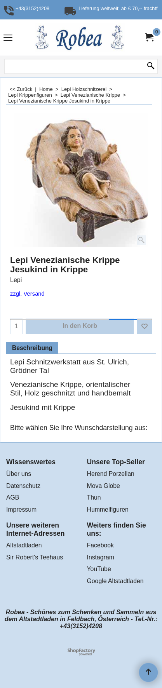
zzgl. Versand (27, 294)
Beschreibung (32, 348)
